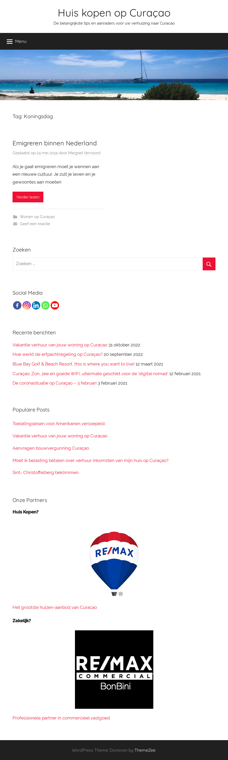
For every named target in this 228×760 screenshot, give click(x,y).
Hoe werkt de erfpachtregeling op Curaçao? (58, 354)
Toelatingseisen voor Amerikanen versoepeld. (59, 423)
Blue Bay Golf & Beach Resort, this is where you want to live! (74, 364)
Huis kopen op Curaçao (114, 12)
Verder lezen (27, 197)
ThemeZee (145, 750)
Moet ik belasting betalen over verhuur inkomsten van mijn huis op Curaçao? (90, 460)
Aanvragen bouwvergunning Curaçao (51, 448)
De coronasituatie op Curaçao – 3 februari (55, 383)
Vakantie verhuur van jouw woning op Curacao (60, 344)
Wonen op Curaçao (37, 216)
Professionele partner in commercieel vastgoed (61, 718)
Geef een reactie (35, 223)
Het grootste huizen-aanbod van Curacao (55, 607)
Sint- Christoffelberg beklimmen (46, 472)
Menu (17, 41)
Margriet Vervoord (84, 153)
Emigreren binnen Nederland (55, 143)
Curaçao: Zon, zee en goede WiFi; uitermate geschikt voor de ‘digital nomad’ (90, 373)
